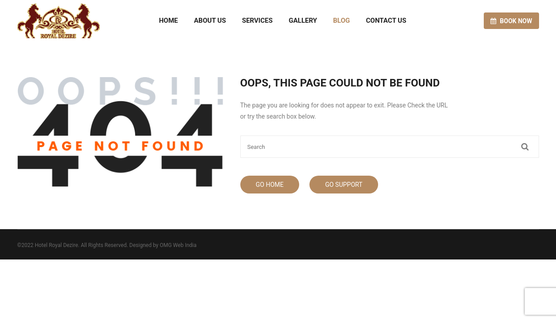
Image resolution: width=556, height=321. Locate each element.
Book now (511, 21)
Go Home (270, 184)
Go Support (343, 184)
